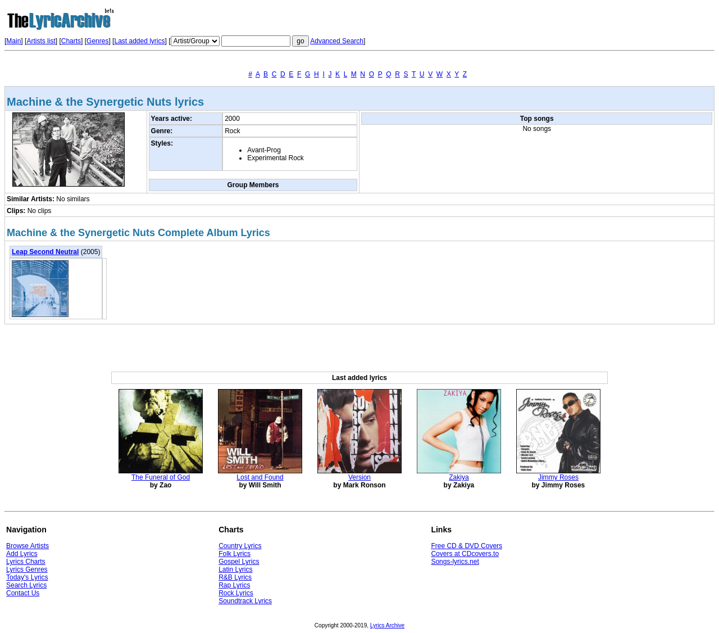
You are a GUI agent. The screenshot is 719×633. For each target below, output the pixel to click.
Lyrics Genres (27, 569)
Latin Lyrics (235, 569)
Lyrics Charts (25, 562)
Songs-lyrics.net (455, 562)
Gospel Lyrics (239, 562)
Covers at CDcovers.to (465, 554)
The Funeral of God (160, 477)
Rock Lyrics (236, 593)
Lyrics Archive (387, 625)
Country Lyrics (240, 546)
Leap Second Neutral (45, 252)
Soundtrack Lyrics (245, 601)
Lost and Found (259, 477)
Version (359, 477)
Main (13, 41)
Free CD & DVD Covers (466, 546)
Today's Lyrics (27, 577)
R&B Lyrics (235, 577)
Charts (71, 41)
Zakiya (458, 477)
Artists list (40, 41)
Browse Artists (27, 546)
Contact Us (22, 593)
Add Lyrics (22, 554)
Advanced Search (336, 41)
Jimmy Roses (558, 477)
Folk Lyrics (235, 554)
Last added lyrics (139, 41)
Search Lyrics (26, 585)
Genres (97, 41)
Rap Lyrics (234, 585)
